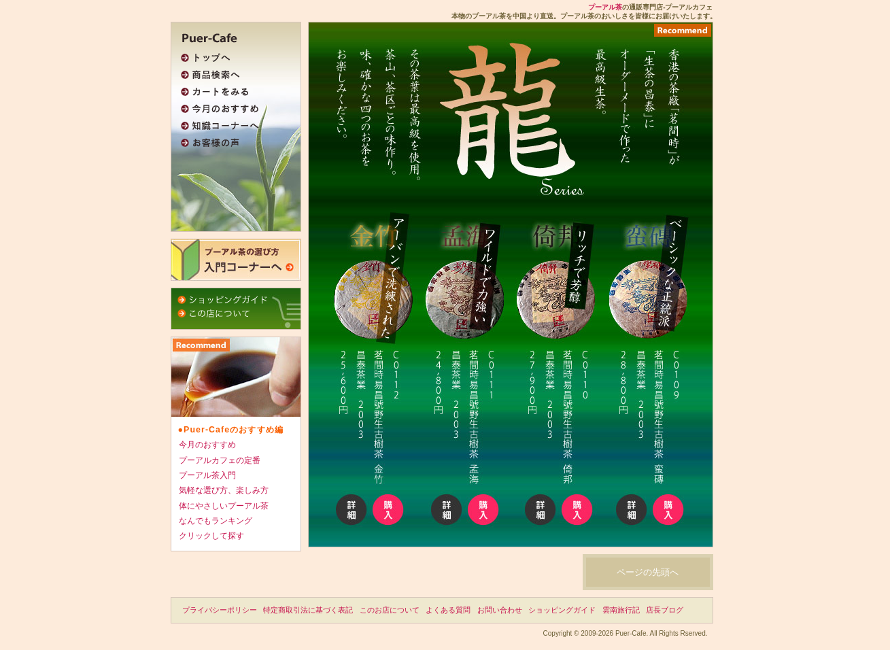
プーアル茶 (605, 7)
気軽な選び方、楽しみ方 (224, 490)
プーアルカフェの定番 (219, 460)
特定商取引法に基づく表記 (308, 610)
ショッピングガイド (562, 610)
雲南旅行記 (621, 610)
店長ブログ (664, 610)
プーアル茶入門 (207, 475)
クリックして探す (211, 536)
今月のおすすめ (207, 444)
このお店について (390, 610)
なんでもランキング (215, 521)
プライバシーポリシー (219, 610)
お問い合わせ (499, 610)
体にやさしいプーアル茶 (224, 506)
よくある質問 (448, 610)
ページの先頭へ (648, 572)
